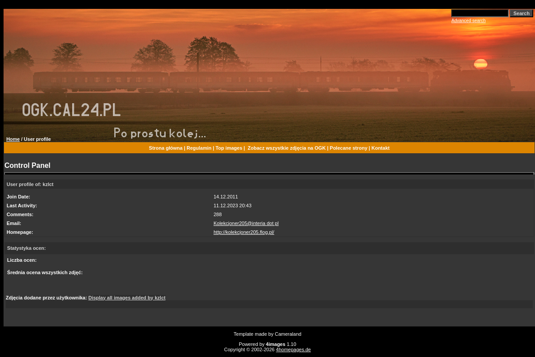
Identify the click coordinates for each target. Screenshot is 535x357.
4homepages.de (293, 349)
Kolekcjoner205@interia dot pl (246, 223)
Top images (229, 148)
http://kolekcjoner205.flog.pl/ (243, 232)
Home (13, 139)
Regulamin (198, 148)
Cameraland (288, 334)
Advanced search (468, 20)
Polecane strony (349, 148)
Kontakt (381, 148)
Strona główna (165, 148)
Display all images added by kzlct (126, 297)
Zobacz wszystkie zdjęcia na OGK (287, 148)
